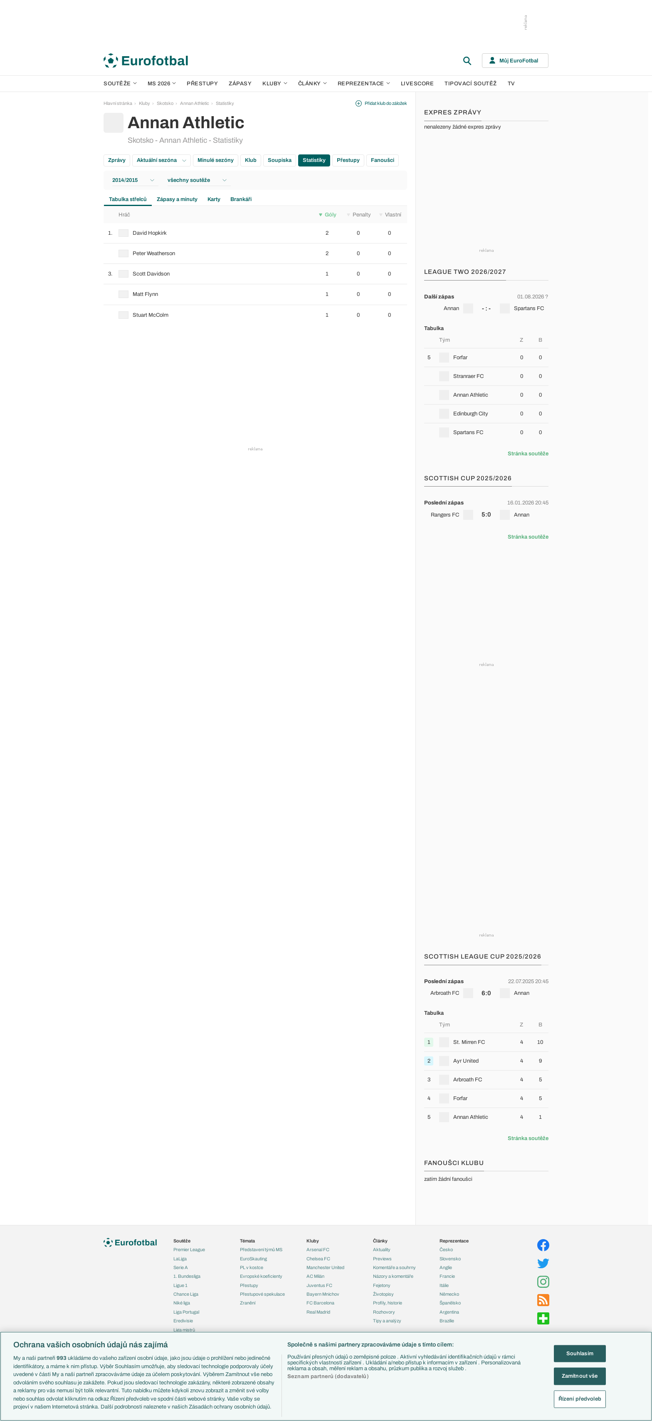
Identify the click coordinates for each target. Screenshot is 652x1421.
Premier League (189, 1249)
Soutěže (120, 84)
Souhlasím (579, 1353)
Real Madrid (318, 1311)
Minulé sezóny (216, 160)
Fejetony (381, 1285)
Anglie (446, 1267)
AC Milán (315, 1276)
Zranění (247, 1302)
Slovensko (450, 1258)
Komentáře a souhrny (394, 1267)
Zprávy (117, 160)
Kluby (274, 84)
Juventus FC (319, 1285)
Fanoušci (382, 160)
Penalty (359, 215)
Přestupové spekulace (262, 1294)
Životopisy (383, 1294)
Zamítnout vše (580, 1376)
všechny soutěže (197, 180)
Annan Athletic (194, 103)
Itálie (444, 1285)
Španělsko (450, 1302)
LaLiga (180, 1258)
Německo (449, 1294)
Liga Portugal (186, 1311)
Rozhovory (384, 1311)
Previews (382, 1258)
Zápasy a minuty (177, 199)
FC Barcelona (320, 1302)
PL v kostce (251, 1267)
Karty (213, 199)
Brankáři (241, 199)
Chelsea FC (318, 1258)
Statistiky (225, 103)
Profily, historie (387, 1302)
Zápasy (240, 84)
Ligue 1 (180, 1285)
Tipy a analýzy (387, 1320)
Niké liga (181, 1302)
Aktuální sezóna (161, 160)
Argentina (449, 1311)
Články (380, 1240)
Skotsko (165, 103)
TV (511, 84)
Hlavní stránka (118, 103)
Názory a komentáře (393, 1276)
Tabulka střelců (128, 199)
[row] (255, 233)
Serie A (180, 1267)
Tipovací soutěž (471, 84)
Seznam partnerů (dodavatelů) (328, 1376)
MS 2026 (162, 84)
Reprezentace (364, 84)
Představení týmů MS (261, 1249)
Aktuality (381, 1249)
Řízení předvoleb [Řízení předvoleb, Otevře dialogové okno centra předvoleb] (579, 1399)
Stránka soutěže (528, 454)
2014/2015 (133, 180)
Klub (251, 160)
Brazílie (447, 1320)
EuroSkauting (253, 1258)
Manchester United (325, 1267)
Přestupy (202, 84)
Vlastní (390, 215)
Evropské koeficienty (261, 1276)
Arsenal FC (317, 1249)
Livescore (417, 84)
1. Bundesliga (186, 1276)
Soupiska (279, 160)
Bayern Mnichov (322, 1294)
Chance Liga (185, 1294)
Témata (247, 1240)
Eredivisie (183, 1320)
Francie (447, 1276)
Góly (327, 215)
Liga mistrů (184, 1329)
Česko (446, 1249)
